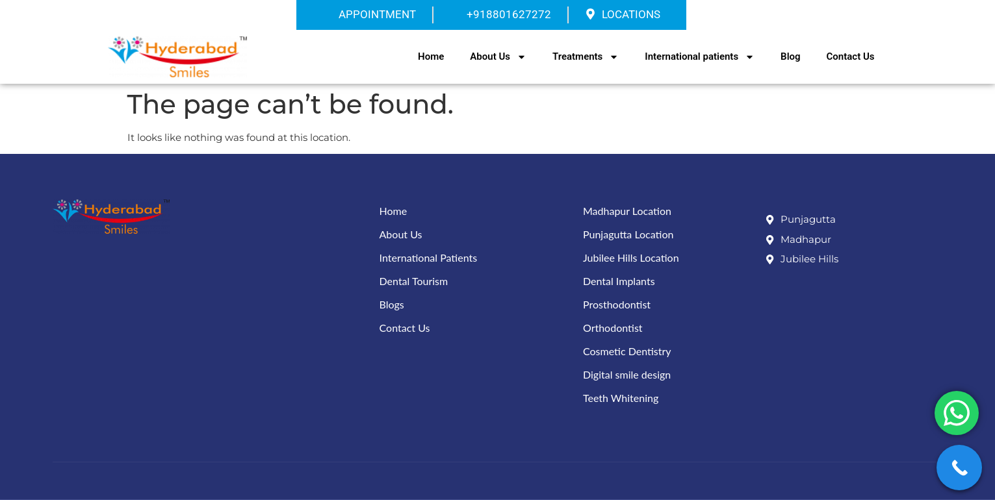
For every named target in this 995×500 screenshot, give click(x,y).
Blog (790, 56)
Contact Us (851, 56)
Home (431, 56)
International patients (700, 56)
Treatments (585, 56)
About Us (498, 56)
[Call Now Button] (959, 467)
